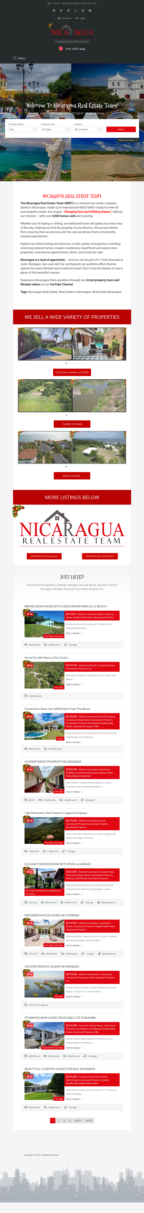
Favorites (64, 18)
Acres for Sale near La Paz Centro (46, 657)
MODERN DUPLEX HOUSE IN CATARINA (52, 915)
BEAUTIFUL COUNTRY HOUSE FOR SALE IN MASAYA (60, 1069)
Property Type (48, 124)
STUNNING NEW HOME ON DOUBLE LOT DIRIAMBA (60, 1017)
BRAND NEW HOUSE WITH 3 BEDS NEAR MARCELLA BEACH (66, 606)
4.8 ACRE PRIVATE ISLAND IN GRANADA (52, 966)
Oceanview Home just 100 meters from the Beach (57, 708)
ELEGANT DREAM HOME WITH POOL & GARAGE (58, 864)
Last (88, 1120)
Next (78, 1120)
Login (80, 18)
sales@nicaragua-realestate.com (79, 3)
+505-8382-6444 (75, 48)
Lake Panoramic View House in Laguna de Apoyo (56, 813)
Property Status (16, 124)
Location (78, 124)
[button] (22, 344)
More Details (74, 633)
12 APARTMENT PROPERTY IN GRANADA (53, 761)
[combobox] (23, 129)
